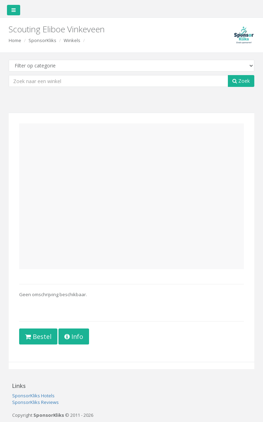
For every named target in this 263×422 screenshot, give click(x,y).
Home (15, 40)
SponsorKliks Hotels (33, 395)
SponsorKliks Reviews (35, 402)
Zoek (241, 81)
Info (73, 336)
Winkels (72, 40)
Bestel (38, 336)
